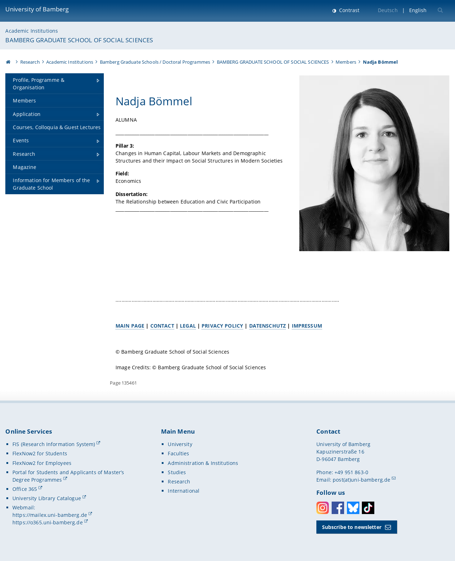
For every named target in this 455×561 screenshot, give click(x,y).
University (180, 444)
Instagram (322, 508)
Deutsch (388, 10)
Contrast (348, 10)
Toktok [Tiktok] (368, 508)
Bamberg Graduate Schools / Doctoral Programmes (155, 62)
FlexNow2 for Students (39, 453)
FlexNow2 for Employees (41, 463)
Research (30, 62)
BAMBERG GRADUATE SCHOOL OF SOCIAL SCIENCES (79, 40)
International (183, 490)
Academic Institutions (31, 30)
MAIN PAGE (130, 325)
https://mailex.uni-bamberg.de (49, 515)
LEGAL (188, 325)
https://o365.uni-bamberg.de (47, 522)
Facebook (338, 508)
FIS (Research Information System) (53, 444)
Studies (177, 472)
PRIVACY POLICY (222, 325)
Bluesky (353, 508)
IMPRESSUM (307, 325)
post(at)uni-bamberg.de (361, 479)
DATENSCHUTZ (267, 325)
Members (346, 62)
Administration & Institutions (203, 463)
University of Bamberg (37, 9)
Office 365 (24, 489)
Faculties (178, 453)
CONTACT (162, 325)
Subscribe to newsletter (351, 527)
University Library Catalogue (46, 498)
